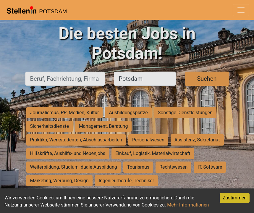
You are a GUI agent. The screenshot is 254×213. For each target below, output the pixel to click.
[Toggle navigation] (241, 10)
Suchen (206, 78)
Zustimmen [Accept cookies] (235, 198)
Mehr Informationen (188, 205)
